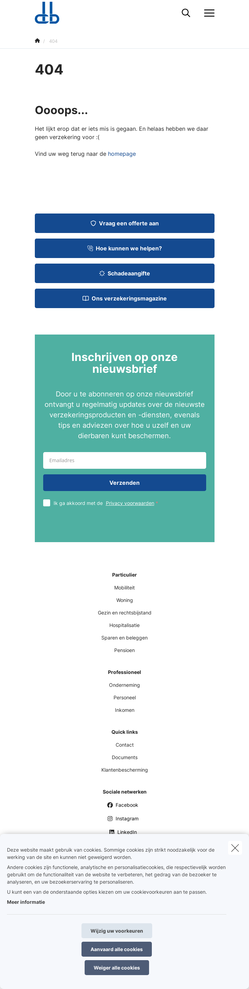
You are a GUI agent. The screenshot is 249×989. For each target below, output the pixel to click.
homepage (122, 153)
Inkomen (124, 710)
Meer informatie (26, 902)
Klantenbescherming (124, 770)
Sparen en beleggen (124, 638)
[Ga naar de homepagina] (51, 13)
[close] (235, 848)
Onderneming (124, 685)
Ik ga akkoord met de (107, 503)
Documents (125, 757)
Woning (124, 600)
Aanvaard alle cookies (117, 949)
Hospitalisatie (124, 625)
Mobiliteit (124, 587)
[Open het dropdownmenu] (208, 13)
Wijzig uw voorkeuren (117, 931)
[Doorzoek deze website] (186, 13)
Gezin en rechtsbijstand (124, 613)
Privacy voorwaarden (130, 503)
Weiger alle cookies (117, 968)
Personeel (125, 697)
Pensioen (124, 650)
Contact (125, 745)
